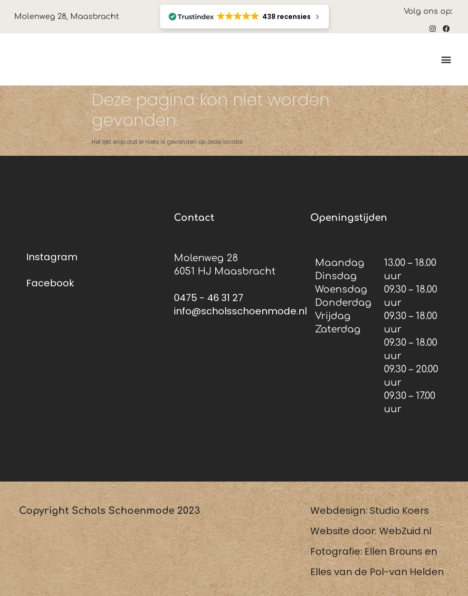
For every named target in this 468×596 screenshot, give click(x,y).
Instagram (51, 257)
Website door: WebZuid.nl (370, 531)
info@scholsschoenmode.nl (240, 311)
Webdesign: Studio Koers (369, 510)
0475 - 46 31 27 (208, 297)
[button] (446, 59)
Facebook (50, 283)
